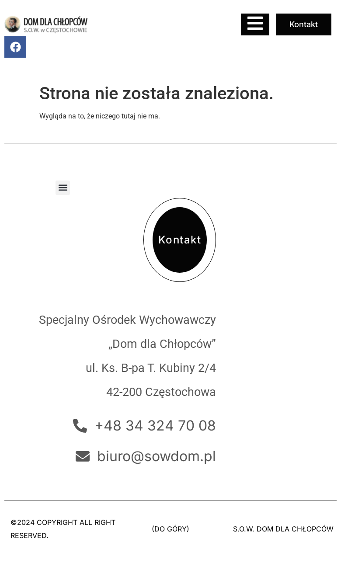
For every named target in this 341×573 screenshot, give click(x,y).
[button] (63, 188)
